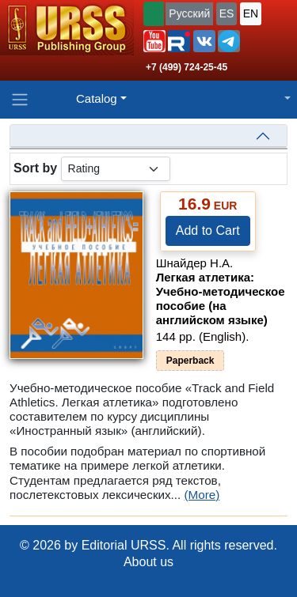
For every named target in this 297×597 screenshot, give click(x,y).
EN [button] (250, 13)
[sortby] (115, 169)
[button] (154, 41)
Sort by (35, 168)
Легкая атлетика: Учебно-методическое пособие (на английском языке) (220, 298)
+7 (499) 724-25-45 (186, 67)
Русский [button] (189, 13)
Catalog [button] (96, 98)
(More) (202, 494)
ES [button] (226, 13)
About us (148, 562)
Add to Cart (208, 230)
